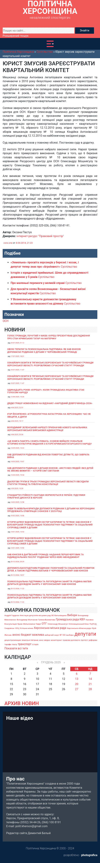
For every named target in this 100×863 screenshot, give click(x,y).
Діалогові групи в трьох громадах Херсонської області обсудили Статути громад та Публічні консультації (48, 483)
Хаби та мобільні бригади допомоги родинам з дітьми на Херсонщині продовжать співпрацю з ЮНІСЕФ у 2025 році (51, 510)
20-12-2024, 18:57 (17, 575)
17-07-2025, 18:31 (17, 356)
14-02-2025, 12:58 (17, 502)
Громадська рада (67, 619)
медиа (47, 640)
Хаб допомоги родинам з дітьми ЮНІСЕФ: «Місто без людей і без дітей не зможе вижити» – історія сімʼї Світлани (50, 469)
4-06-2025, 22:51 (17, 408)
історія (35, 644)
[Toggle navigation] (50, 43)
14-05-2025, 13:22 (17, 448)
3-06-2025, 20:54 (17, 434)
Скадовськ (9, 628)
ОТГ (44, 623)
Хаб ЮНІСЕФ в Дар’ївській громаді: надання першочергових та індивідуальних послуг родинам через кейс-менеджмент (45, 555)
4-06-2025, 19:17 (17, 421)
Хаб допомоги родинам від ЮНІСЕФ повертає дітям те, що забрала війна (48, 456)
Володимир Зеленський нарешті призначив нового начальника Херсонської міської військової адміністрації (47, 428)
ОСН (5, 321)
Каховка (89, 620)
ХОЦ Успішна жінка (24, 628)
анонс (16, 634)
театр (14, 644)
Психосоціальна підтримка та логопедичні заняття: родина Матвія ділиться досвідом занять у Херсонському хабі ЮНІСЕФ (49, 582)
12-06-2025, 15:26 (17, 397)
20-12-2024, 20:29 (17, 562)
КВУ (82, 619)
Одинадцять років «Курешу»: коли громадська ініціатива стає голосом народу (45, 391)
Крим (20, 624)
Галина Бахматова (46, 620)
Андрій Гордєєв (11, 615)
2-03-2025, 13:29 (17, 488)
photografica (89, 855)
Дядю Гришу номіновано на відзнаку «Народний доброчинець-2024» (49, 403)
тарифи (7, 644)
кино (41, 640)
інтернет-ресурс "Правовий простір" (40, 236)
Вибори (72, 615)
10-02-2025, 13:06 (17, 516)
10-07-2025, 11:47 (17, 370)
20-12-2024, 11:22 (17, 589)
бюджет (26, 634)
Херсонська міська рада (50, 628)
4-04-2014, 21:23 (24, 243)
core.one (8, 243)
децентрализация (12, 640)
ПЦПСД (93, 624)
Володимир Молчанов (27, 620)
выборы (70, 635)
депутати (85, 634)
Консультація (10, 624)
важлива (38, 634)
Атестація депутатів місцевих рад (35, 615)
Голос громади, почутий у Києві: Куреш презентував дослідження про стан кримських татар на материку (48, 337)
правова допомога (71, 640)
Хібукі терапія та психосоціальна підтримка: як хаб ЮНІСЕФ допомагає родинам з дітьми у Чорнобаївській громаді (44, 350)
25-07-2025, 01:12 (17, 343)
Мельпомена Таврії (32, 624)
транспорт (24, 644)
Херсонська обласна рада (79, 628)
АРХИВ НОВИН (21, 703)
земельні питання (30, 640)
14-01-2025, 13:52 (17, 532)
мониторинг (56, 640)
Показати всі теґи (16, 648)
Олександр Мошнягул (58, 624)
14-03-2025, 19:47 (17, 461)
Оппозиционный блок (78, 624)
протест (84, 640)
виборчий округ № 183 (55, 635)
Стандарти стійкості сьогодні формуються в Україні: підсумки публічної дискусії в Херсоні (46, 496)
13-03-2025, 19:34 (17, 475)
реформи (93, 640)
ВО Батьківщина (59, 615)
